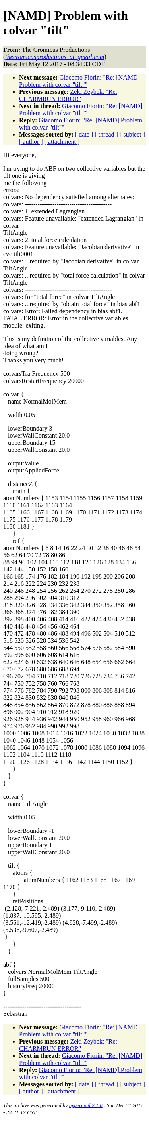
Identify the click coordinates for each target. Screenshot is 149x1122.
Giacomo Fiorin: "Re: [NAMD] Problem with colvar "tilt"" (79, 81)
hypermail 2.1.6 (86, 1105)
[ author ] (31, 141)
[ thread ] (106, 134)
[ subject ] (132, 134)
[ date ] (84, 134)
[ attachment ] (62, 141)
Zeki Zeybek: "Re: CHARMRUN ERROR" (68, 95)
